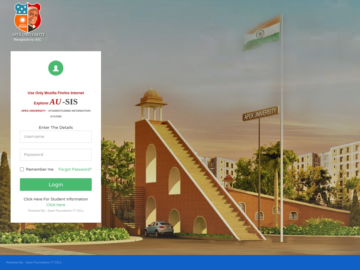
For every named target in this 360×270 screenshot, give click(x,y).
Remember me (36, 169)
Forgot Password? (75, 169)
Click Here (55, 205)
